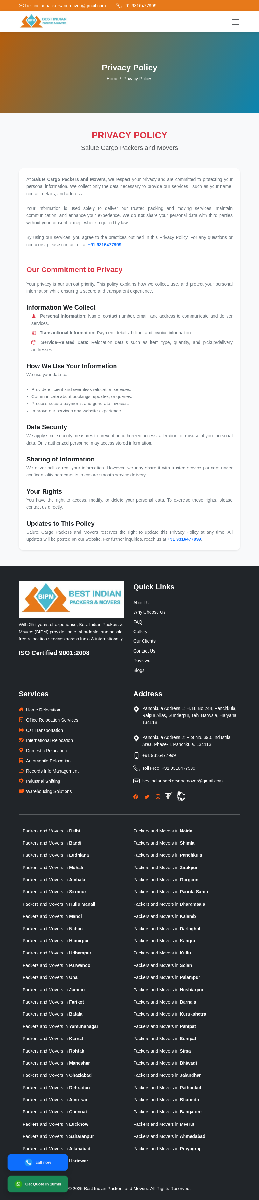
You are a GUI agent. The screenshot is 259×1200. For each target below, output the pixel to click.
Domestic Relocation (43, 750)
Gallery (140, 631)
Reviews (141, 660)
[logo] (43, 21)
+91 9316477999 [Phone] (159, 755)
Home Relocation (39, 709)
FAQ (137, 622)
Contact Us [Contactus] (144, 651)
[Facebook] (135, 796)
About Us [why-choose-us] (142, 602)
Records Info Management (49, 771)
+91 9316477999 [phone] (105, 244)
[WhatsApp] (37, 1184)
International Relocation (46, 740)
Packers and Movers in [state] (51, 830)
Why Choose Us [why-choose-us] (149, 612)
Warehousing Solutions (45, 791)
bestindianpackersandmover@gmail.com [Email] (182, 780)
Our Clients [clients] (144, 641)
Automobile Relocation (45, 760)
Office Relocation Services (48, 720)
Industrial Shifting (39, 781)
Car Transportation (41, 730)
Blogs (138, 670)
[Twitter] (146, 796)
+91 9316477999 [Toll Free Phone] (179, 768)
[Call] (37, 1162)
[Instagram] (158, 796)
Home (112, 78)
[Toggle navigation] (235, 22)
